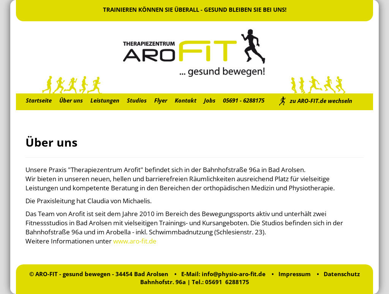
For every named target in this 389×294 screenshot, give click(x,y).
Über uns (71, 100)
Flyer (160, 100)
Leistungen (104, 100)
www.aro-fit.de (135, 241)
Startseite (39, 100)
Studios (137, 100)
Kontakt (185, 100)
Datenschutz (342, 274)
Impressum (294, 274)
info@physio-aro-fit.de (234, 274)
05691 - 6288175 (243, 100)
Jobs (209, 100)
